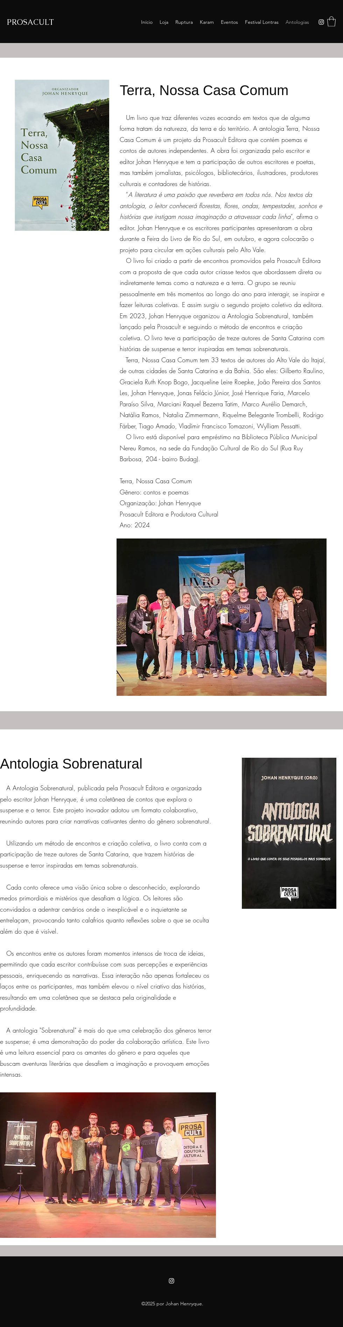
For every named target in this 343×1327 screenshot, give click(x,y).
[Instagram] (321, 22)
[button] (331, 21)
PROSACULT (31, 22)
